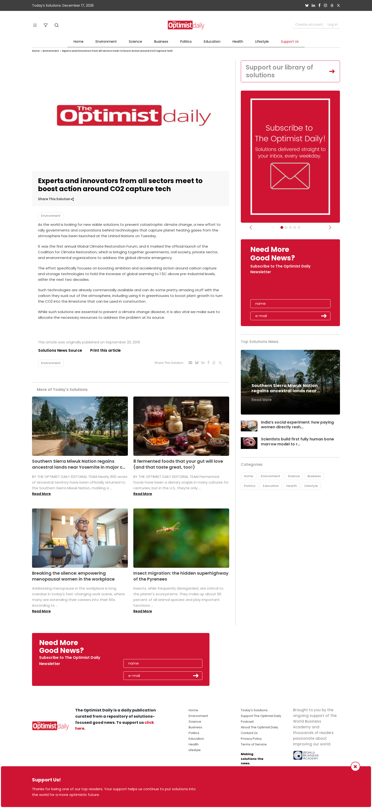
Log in (333, 24)
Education (212, 41)
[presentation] (278, 289)
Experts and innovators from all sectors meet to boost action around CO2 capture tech (117, 51)
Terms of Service (254, 744)
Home (79, 41)
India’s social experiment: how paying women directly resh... (297, 425)
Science (135, 41)
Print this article (105, 350)
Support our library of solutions (280, 71)
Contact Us (249, 733)
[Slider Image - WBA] (286, 227)
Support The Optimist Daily (261, 716)
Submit (324, 316)
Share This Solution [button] (56, 199)
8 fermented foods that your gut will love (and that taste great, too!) (178, 464)
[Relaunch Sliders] (294, 227)
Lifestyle (262, 41)
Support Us (290, 41)
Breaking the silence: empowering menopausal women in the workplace (73, 576)
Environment (106, 41)
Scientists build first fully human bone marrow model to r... (297, 442)
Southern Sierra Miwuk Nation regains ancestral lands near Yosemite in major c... (78, 464)
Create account (309, 24)
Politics (186, 41)
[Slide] (299, 227)
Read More (41, 493)
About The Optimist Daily (259, 727)
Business (161, 41)
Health (237, 41)
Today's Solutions (254, 710)
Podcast (247, 722)
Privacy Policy (251, 739)
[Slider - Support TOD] (290, 227)
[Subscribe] (281, 227)
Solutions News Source (60, 350)
